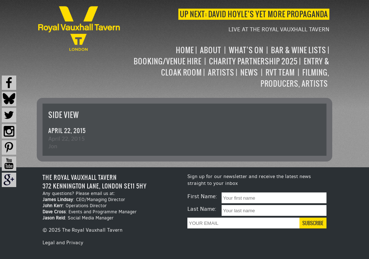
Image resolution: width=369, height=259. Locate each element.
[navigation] (225, 67)
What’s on (246, 50)
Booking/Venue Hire (167, 61)
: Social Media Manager (78, 218)
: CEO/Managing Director (84, 199)
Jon (52, 146)
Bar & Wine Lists (298, 50)
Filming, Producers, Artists (295, 78)
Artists (221, 72)
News (249, 72)
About (210, 50)
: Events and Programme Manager (90, 212)
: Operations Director (75, 206)
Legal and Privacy (63, 242)
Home (185, 50)
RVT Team (280, 72)
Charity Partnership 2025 (253, 61)
